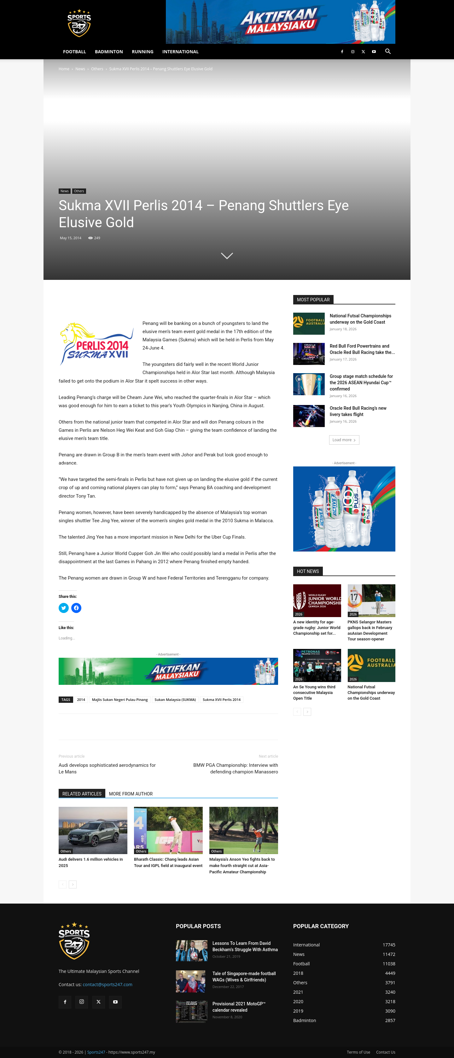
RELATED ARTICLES (82, 793)
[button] (387, 52)
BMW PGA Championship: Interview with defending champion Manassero (235, 768)
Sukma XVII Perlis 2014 (222, 699)
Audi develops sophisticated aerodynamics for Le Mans (107, 768)
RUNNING (143, 52)
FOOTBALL (74, 52)
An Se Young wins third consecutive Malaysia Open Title (314, 693)
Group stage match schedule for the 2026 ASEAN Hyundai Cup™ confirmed (361, 382)
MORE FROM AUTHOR (131, 793)
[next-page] (73, 884)
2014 (81, 699)
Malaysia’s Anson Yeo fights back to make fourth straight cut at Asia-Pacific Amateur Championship (242, 865)
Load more (344, 439)
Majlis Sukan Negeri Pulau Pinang (120, 699)
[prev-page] (63, 884)
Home (64, 69)
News (80, 69)
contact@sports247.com (108, 984)
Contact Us (385, 1052)
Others (97, 69)
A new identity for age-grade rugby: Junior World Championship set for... (316, 628)
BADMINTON (109, 52)
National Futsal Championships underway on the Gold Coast (371, 693)
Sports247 (96, 1052)
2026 (298, 614)
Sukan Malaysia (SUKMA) (175, 699)
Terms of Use (358, 1052)
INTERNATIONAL (180, 52)
